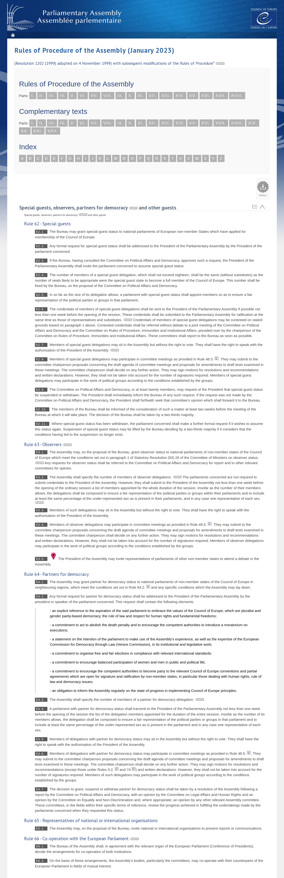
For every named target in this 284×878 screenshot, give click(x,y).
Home (12, 35)
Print (263, 195)
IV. (63, 96)
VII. (94, 96)
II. (41, 96)
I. (32, 96)
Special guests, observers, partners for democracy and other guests (97, 207)
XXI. (38, 131)
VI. (83, 96)
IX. (120, 96)
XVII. (220, 96)
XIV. (179, 96)
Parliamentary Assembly (65, 17)
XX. (25, 131)
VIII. (107, 96)
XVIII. (237, 96)
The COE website (264, 18)
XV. (192, 96)
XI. (141, 96)
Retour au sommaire (254, 207)
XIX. (252, 123)
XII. (152, 96)
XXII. (52, 131)
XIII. (165, 96)
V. (73, 96)
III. (52, 96)
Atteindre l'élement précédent (262, 207)
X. (130, 96)
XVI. (206, 96)
